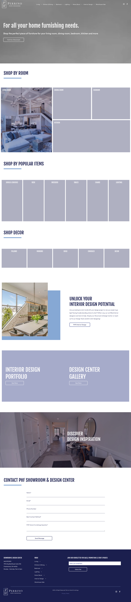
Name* (29, 493)
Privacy (63, 593)
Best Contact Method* (34, 517)
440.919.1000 (7, 561)
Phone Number (31, 509)
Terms (67, 593)
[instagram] (124, 4)
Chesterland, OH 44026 (10, 566)
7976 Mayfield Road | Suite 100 (12, 564)
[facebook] (127, 4)
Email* (29, 501)
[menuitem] (39, 4)
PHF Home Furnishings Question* (37, 525)
